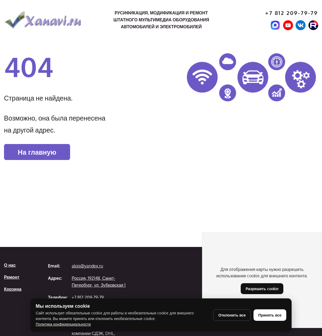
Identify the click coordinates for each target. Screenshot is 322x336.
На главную (37, 152)
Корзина (12, 289)
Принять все (269, 315)
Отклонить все (232, 315)
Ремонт (11, 277)
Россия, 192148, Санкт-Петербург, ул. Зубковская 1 (99, 281)
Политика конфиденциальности (63, 324)
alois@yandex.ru (87, 266)
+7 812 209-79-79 (291, 13)
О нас (10, 265)
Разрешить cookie (261, 288)
